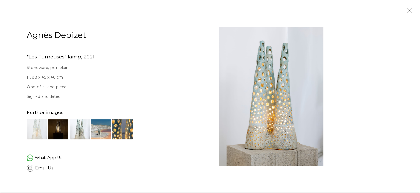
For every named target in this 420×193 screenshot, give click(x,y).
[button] (37, 130)
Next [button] (408, 96)
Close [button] (408, 12)
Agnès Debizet (56, 36)
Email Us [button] (44, 168)
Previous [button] (11, 96)
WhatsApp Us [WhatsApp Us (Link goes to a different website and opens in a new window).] (48, 158)
